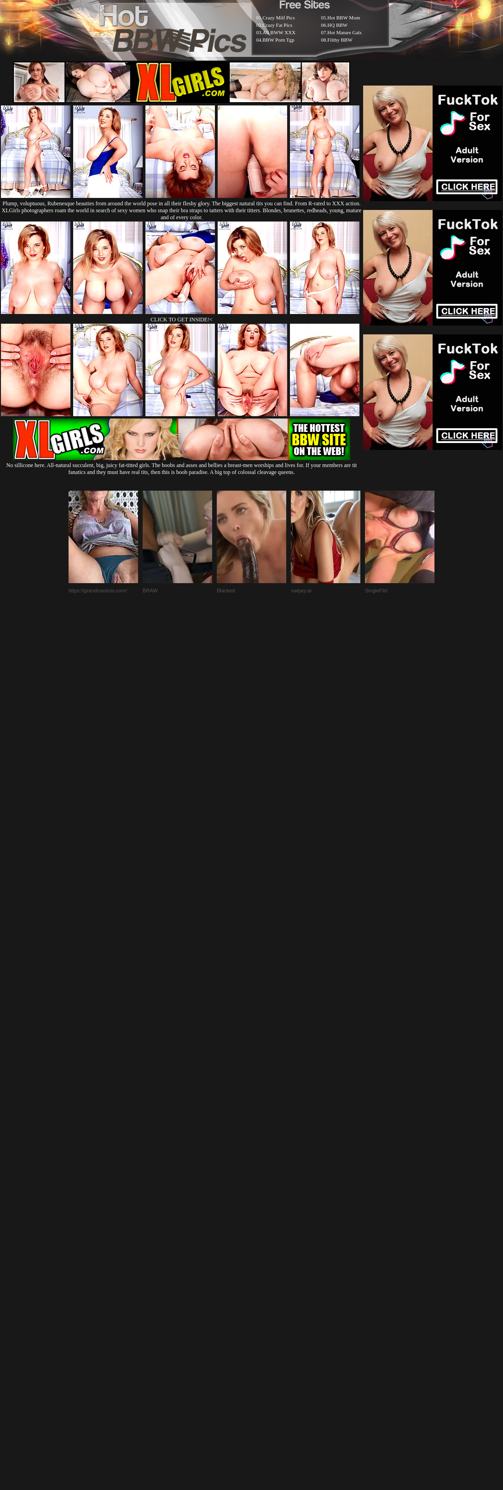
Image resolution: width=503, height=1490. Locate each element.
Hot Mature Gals (344, 32)
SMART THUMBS (268, 1265)
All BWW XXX (279, 32)
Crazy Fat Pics (277, 25)
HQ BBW (337, 25)
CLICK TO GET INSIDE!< (182, 319)
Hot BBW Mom (343, 17)
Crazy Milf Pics (279, 17)
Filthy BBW (339, 40)
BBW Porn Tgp (279, 40)
